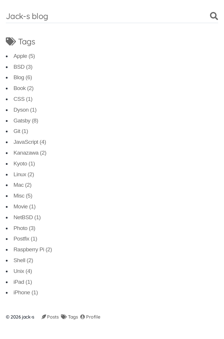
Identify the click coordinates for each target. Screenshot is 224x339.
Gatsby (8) (25, 120)
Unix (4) (22, 271)
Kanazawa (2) (29, 153)
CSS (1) (22, 99)
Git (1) (20, 131)
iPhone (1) (25, 292)
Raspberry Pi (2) (32, 249)
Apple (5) (24, 56)
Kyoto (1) (24, 163)
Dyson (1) (24, 110)
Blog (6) (22, 77)
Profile (90, 317)
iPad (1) (22, 282)
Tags (69, 317)
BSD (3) (22, 67)
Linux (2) (23, 174)
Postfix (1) (25, 239)
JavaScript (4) (29, 142)
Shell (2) (23, 260)
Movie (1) (24, 206)
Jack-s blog (27, 16)
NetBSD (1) (27, 217)
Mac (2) (22, 185)
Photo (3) (24, 228)
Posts (50, 317)
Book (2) (23, 88)
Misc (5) (22, 196)
